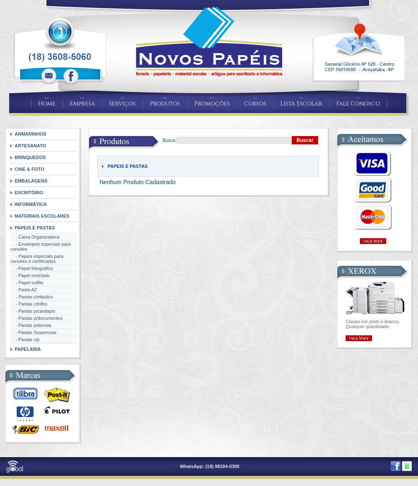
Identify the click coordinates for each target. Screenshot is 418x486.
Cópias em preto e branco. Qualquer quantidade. (373, 324)
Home (47, 104)
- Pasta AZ (23, 289)
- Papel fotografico (31, 268)
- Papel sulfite (26, 282)
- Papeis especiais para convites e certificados (37, 259)
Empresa (82, 104)
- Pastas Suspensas (33, 332)
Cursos (255, 104)
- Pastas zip (25, 339)
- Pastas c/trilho (28, 303)
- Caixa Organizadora (34, 236)
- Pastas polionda (30, 325)
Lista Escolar (301, 104)
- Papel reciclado (30, 275)
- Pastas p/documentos (36, 318)
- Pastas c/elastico (31, 296)
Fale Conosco (358, 104)
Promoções (212, 104)
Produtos (165, 104)
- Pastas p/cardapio (32, 311)
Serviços (122, 104)
